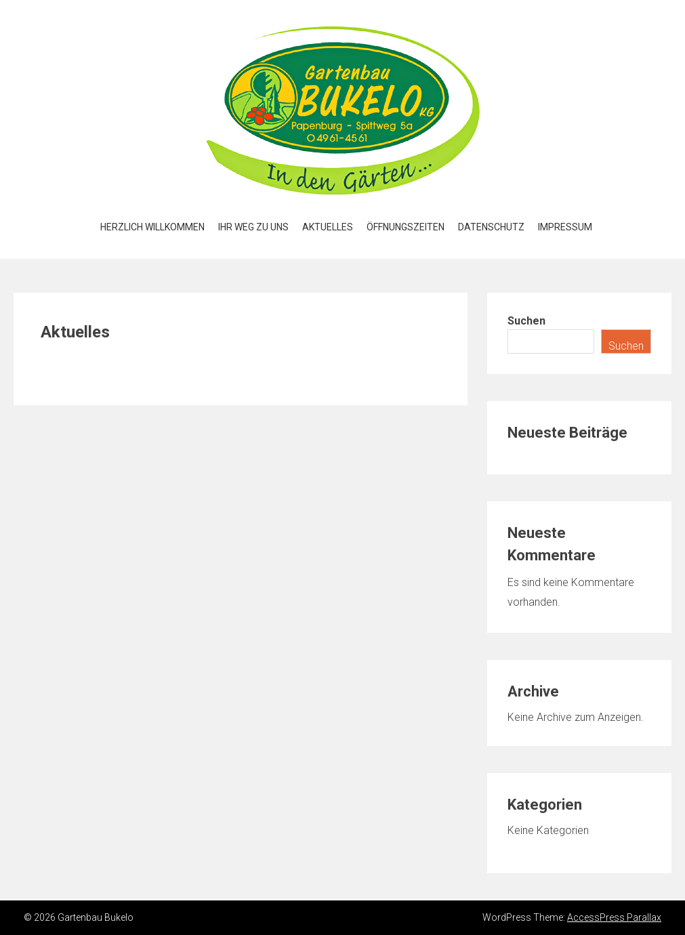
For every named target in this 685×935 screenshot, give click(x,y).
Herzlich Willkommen (152, 227)
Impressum (565, 227)
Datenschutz (491, 227)
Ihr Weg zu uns (253, 227)
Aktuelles (327, 227)
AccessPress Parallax (614, 917)
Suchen (526, 320)
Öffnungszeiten (405, 227)
